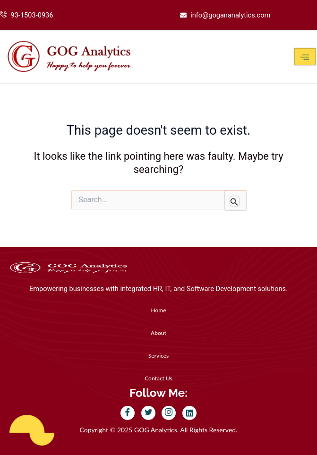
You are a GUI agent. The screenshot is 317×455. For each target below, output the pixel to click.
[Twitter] (148, 413)
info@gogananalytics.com (230, 15)
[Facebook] (127, 413)
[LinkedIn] (189, 413)
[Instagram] (169, 413)
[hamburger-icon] (305, 56)
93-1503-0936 (32, 15)
